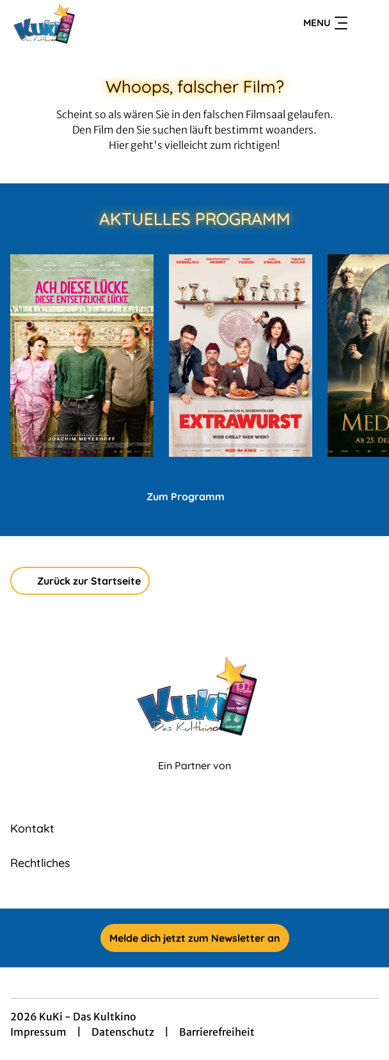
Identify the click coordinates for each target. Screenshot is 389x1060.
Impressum (38, 1031)
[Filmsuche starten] (366, 23)
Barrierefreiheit (217, 1031)
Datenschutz (122, 1031)
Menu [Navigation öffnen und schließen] (325, 23)
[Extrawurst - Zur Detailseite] (240, 355)
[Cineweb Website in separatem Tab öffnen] (194, 779)
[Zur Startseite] (99, 23)
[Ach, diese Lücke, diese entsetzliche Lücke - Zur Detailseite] (82, 355)
